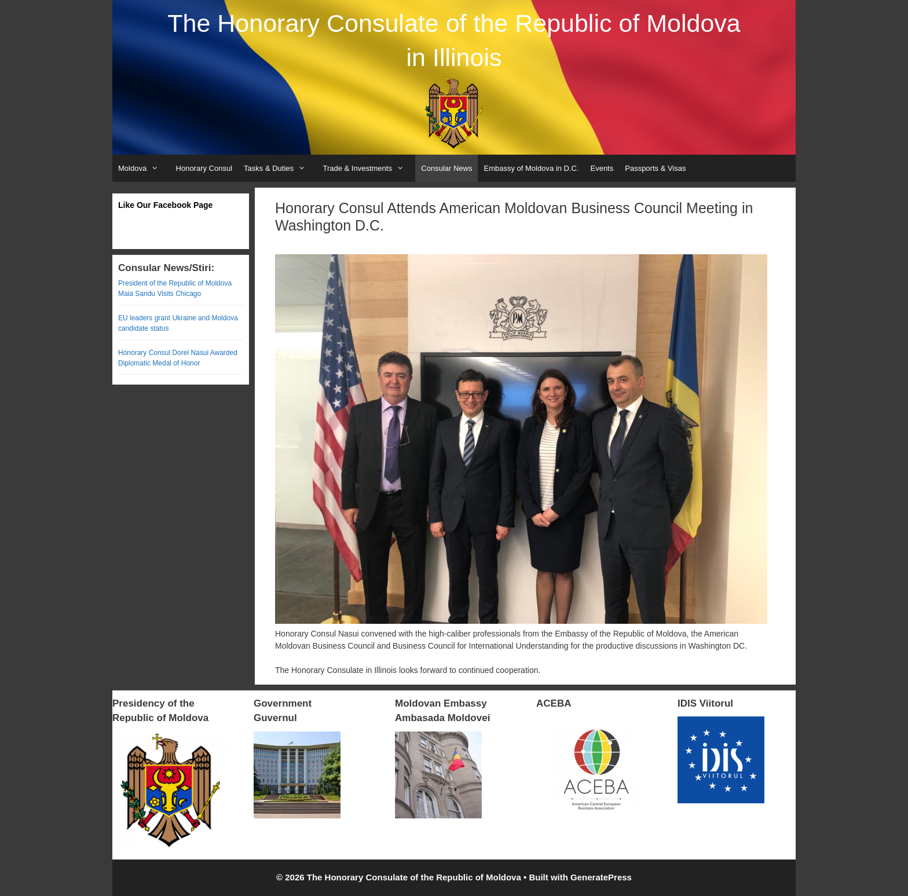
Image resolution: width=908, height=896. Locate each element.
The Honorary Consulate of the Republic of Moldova (454, 23)
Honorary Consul (204, 168)
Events (601, 168)
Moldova (144, 168)
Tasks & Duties (280, 168)
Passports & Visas (655, 168)
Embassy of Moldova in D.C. (531, 168)
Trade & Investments (369, 168)
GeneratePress (601, 877)
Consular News (446, 168)
